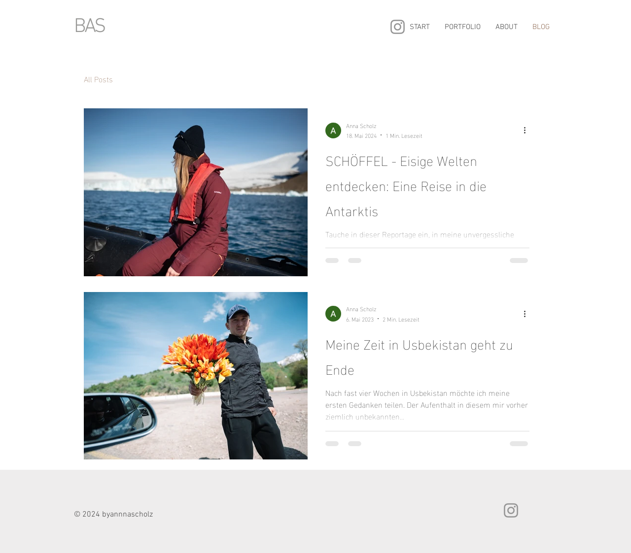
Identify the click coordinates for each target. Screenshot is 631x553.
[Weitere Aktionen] (528, 130)
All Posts (98, 78)
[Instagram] (397, 26)
